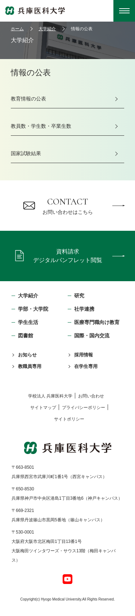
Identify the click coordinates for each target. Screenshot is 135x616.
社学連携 (84, 309)
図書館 (25, 335)
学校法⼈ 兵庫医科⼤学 (50, 396)
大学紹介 (47, 28)
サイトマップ (43, 407)
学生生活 (28, 322)
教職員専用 (29, 366)
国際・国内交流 (91, 335)
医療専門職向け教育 (97, 322)
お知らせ (27, 355)
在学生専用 (86, 366)
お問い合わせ (91, 396)
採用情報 (83, 355)
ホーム (17, 28)
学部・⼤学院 (33, 309)
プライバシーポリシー (83, 407)
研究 (79, 295)
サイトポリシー (69, 419)
